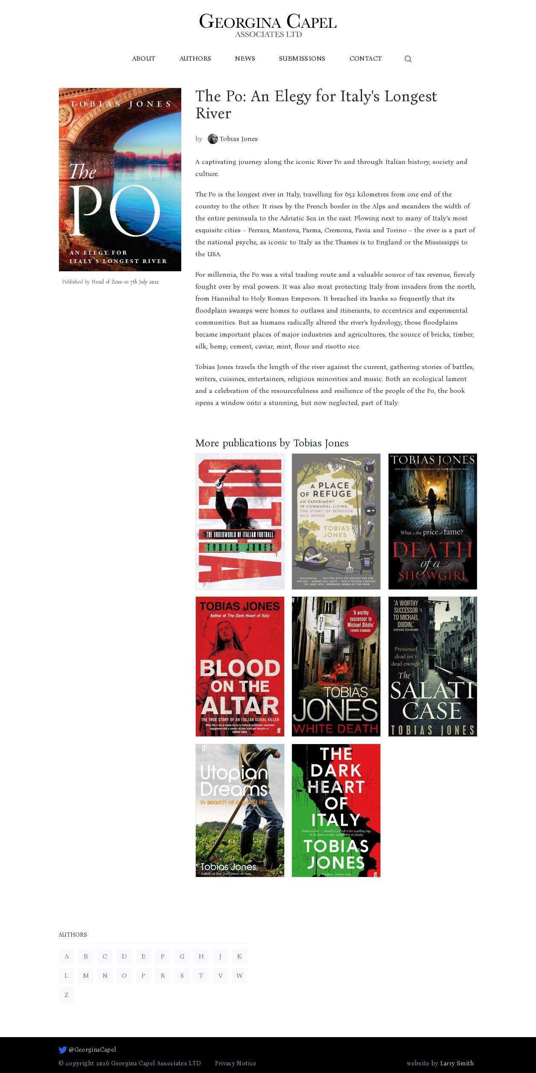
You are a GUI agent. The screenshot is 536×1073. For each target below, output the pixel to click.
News (245, 58)
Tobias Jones (233, 139)
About (144, 58)
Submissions (302, 58)
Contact (366, 58)
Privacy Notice (235, 1063)
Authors (196, 58)
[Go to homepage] (268, 25)
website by (440, 1063)
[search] (408, 59)
